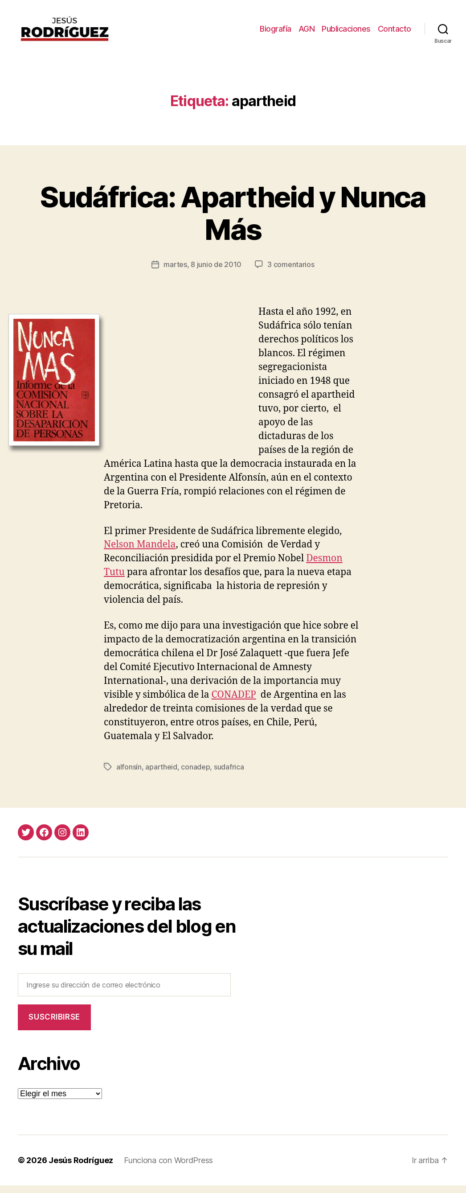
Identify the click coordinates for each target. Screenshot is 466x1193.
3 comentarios (291, 271)
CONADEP (233, 702)
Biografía (275, 32)
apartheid (161, 773)
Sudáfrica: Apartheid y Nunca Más (233, 220)
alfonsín (129, 773)
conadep (195, 773)
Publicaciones (346, 32)
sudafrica (229, 773)
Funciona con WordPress (168, 1167)
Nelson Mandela (140, 552)
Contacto (394, 32)
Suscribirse (54, 1024)
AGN (306, 32)
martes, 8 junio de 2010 (202, 271)
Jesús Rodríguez (81, 1167)
